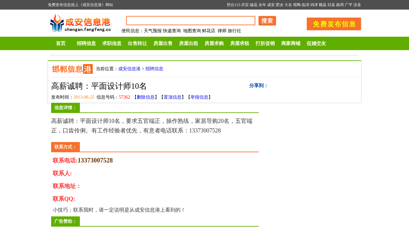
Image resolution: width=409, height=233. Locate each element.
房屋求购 (214, 43)
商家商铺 (290, 43)
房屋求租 (239, 43)
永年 (262, 5)
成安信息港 (129, 68)
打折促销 (265, 43)
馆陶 (297, 5)
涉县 (357, 5)
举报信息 (199, 97)
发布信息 (331, 23)
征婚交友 (316, 43)
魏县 (323, 5)
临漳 (305, 5)
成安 (271, 5)
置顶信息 (172, 97)
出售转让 (137, 43)
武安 (245, 5)
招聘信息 (86, 43)
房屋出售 (163, 43)
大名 (288, 5)
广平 (348, 5)
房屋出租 (188, 43)
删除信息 (146, 97)
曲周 (340, 5)
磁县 (254, 5)
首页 (61, 43)
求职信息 (111, 43)
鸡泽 (314, 5)
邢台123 (233, 5)
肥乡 (279, 5)
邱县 (331, 5)
